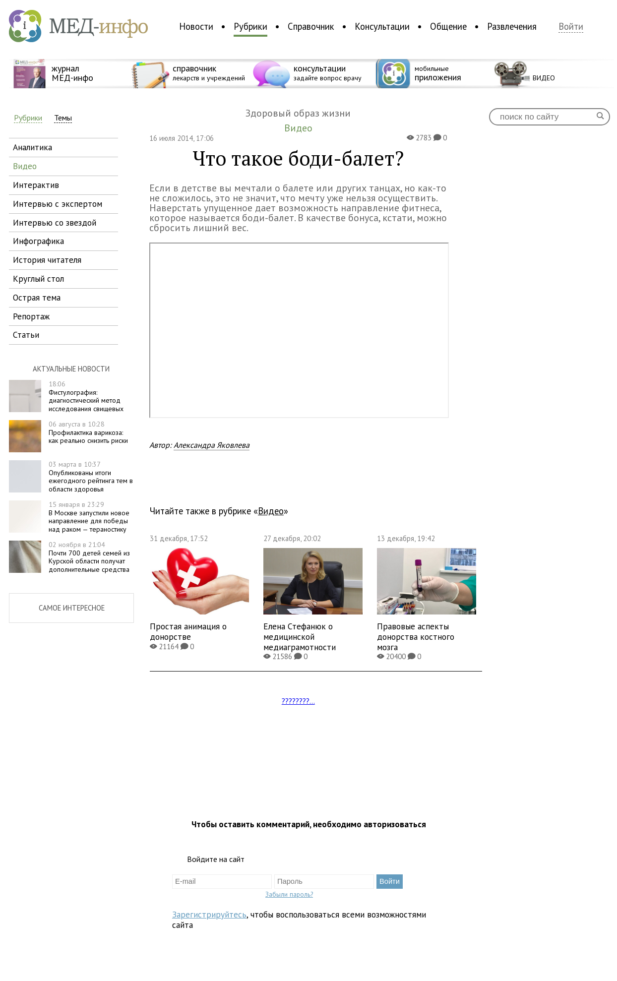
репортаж (31, 316)
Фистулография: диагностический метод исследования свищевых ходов (66, 400)
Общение (448, 26)
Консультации (382, 26)
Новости (196, 26)
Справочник (311, 26)
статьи (26, 334)
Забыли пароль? (289, 894)
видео (25, 166)
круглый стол (38, 278)
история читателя (47, 259)
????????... (298, 701)
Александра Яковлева (211, 445)
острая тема (37, 297)
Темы (63, 118)
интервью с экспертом (57, 203)
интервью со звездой (54, 222)
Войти (570, 26)
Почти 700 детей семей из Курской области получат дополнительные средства (89, 557)
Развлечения (512, 26)
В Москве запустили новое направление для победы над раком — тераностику (89, 517)
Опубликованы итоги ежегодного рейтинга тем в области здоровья (91, 476)
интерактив (36, 184)
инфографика (38, 240)
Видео (271, 510)
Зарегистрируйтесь (209, 914)
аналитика (32, 147)
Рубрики (250, 26)
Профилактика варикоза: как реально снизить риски (88, 432)
